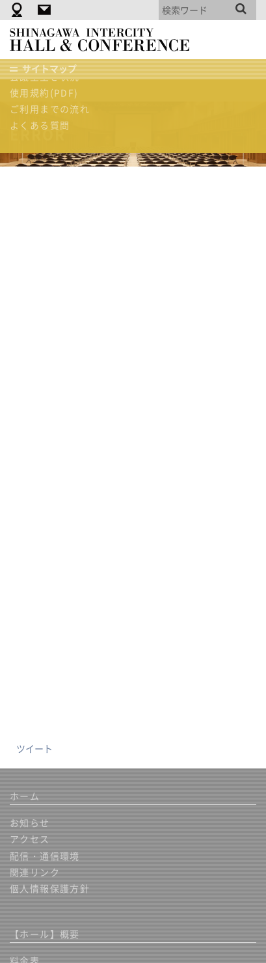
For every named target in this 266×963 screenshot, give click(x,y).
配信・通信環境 (45, 855)
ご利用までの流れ (50, 108)
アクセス (30, 838)
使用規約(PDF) (44, 92)
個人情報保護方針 (50, 888)
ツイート (34, 748)
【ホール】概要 (45, 933)
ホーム (25, 795)
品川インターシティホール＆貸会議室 (106, 40)
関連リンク (35, 871)
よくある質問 (40, 124)
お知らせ (30, 822)
